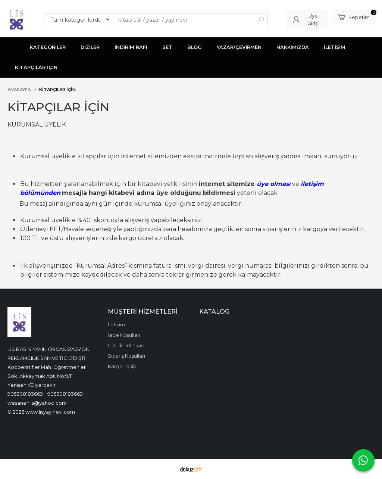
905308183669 (25, 394)
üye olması (274, 183)
